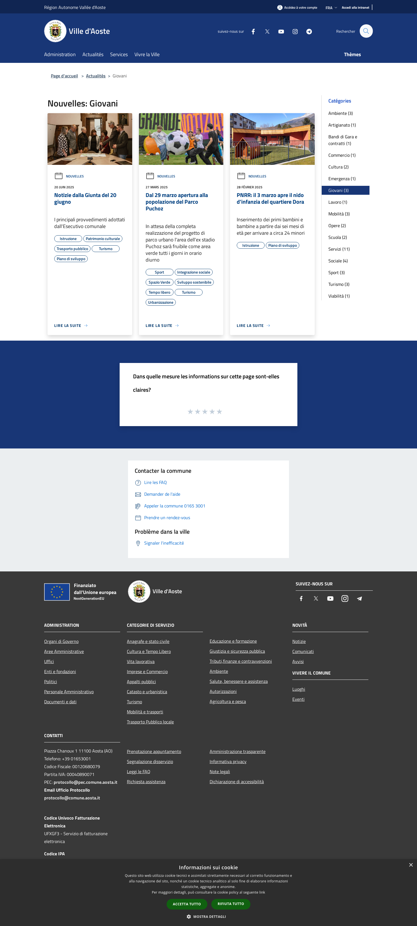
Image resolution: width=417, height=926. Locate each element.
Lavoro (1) (337, 202)
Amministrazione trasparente (238, 751)
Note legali (220, 771)
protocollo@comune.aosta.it (72, 797)
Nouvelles (69, 176)
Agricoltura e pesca (228, 701)
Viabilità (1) (339, 296)
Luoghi (298, 689)
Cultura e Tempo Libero (149, 651)
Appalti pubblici (141, 681)
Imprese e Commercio (147, 671)
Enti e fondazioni (60, 671)
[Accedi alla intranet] (355, 7)
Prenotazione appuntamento (154, 751)
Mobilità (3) (339, 213)
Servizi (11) (339, 249)
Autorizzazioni (223, 691)
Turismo (134, 701)
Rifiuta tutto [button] (231, 903)
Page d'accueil (64, 75)
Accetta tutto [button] (187, 904)
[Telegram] (306, 31)
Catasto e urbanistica (147, 691)
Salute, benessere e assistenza (239, 681)
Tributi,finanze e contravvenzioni (241, 661)
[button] (208, 916)
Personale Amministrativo (69, 691)
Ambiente (219, 671)
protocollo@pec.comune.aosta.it (85, 782)
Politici (50, 681)
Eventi (298, 699)
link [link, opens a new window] (262, 892)
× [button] (411, 865)
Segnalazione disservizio (150, 761)
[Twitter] (264, 31)
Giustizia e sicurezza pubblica (237, 651)
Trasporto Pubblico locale (150, 721)
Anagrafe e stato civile (148, 641)
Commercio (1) (342, 155)
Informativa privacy (228, 761)
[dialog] (208, 892)
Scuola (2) (337, 237)
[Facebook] (250, 31)
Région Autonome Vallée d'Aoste (75, 7)
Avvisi (298, 661)
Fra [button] (332, 8)
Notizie (299, 641)
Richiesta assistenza (146, 781)
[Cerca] (366, 31)
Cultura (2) (338, 166)
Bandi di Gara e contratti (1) (342, 140)
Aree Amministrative (64, 651)
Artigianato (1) (342, 125)
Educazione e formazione (233, 641)
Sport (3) (336, 272)
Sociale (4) (338, 260)
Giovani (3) (338, 190)
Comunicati (303, 651)
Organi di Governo (61, 641)
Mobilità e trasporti (145, 711)
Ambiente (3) (340, 113)
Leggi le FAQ (138, 771)
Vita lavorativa (141, 661)
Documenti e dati (60, 701)
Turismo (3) (338, 284)
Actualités (96, 75)
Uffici (49, 661)
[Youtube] (278, 31)
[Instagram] (292, 31)
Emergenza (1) (342, 178)
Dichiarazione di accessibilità (237, 781)
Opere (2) (337, 225)
